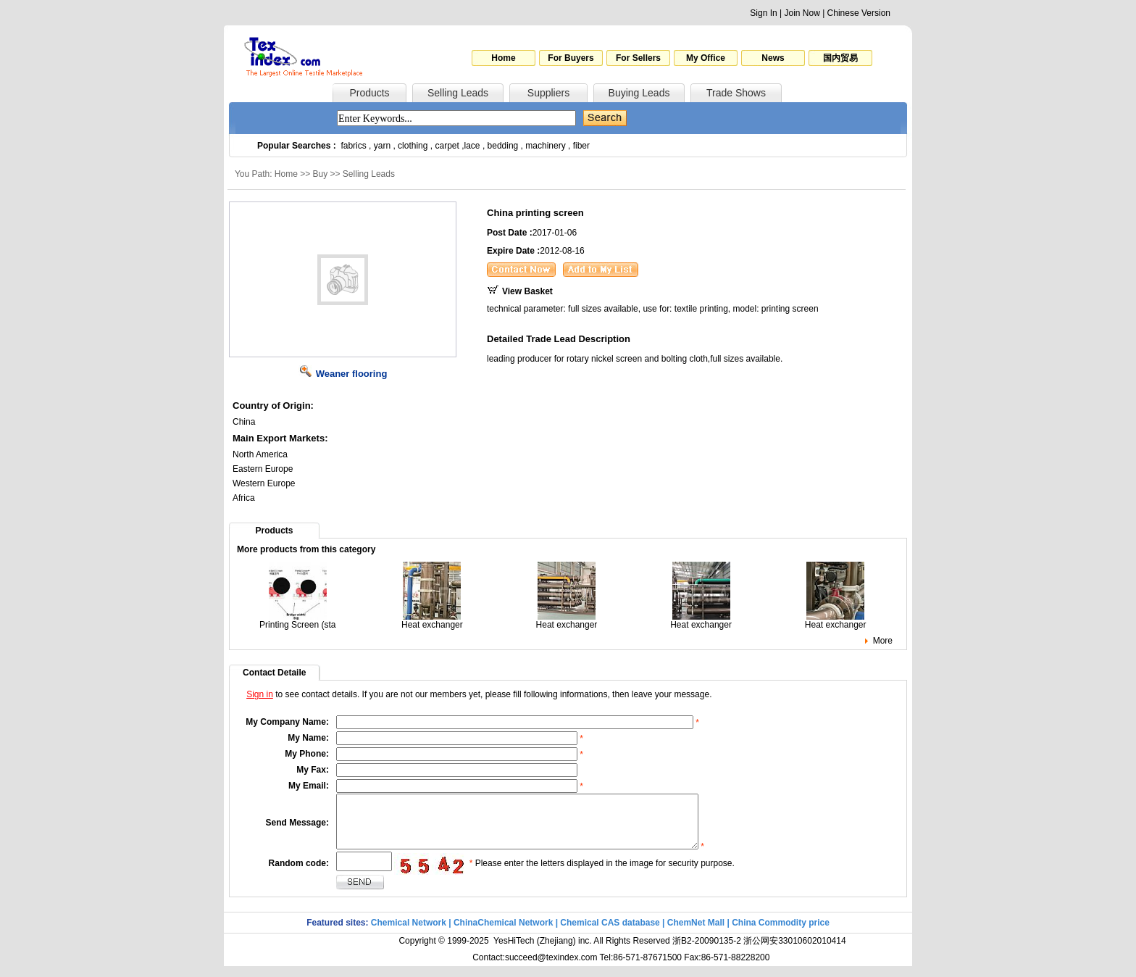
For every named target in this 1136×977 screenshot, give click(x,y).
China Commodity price (781, 933)
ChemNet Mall (695, 933)
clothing (412, 146)
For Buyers (570, 58)
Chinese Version (858, 13)
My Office (705, 58)
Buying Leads (639, 93)
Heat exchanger (432, 621)
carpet (447, 146)
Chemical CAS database (609, 933)
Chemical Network (409, 933)
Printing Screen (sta (297, 621)
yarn (382, 146)
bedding (503, 146)
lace (472, 146)
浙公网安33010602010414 (794, 952)
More (883, 641)
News (772, 58)
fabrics (353, 146)
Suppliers (548, 93)
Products (369, 93)
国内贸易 (840, 58)
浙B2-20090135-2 (706, 952)
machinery (545, 146)
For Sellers (638, 58)
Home (503, 58)
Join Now (801, 13)
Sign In (763, 13)
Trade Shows (736, 93)
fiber (581, 146)
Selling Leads (457, 93)
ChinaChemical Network (503, 933)
